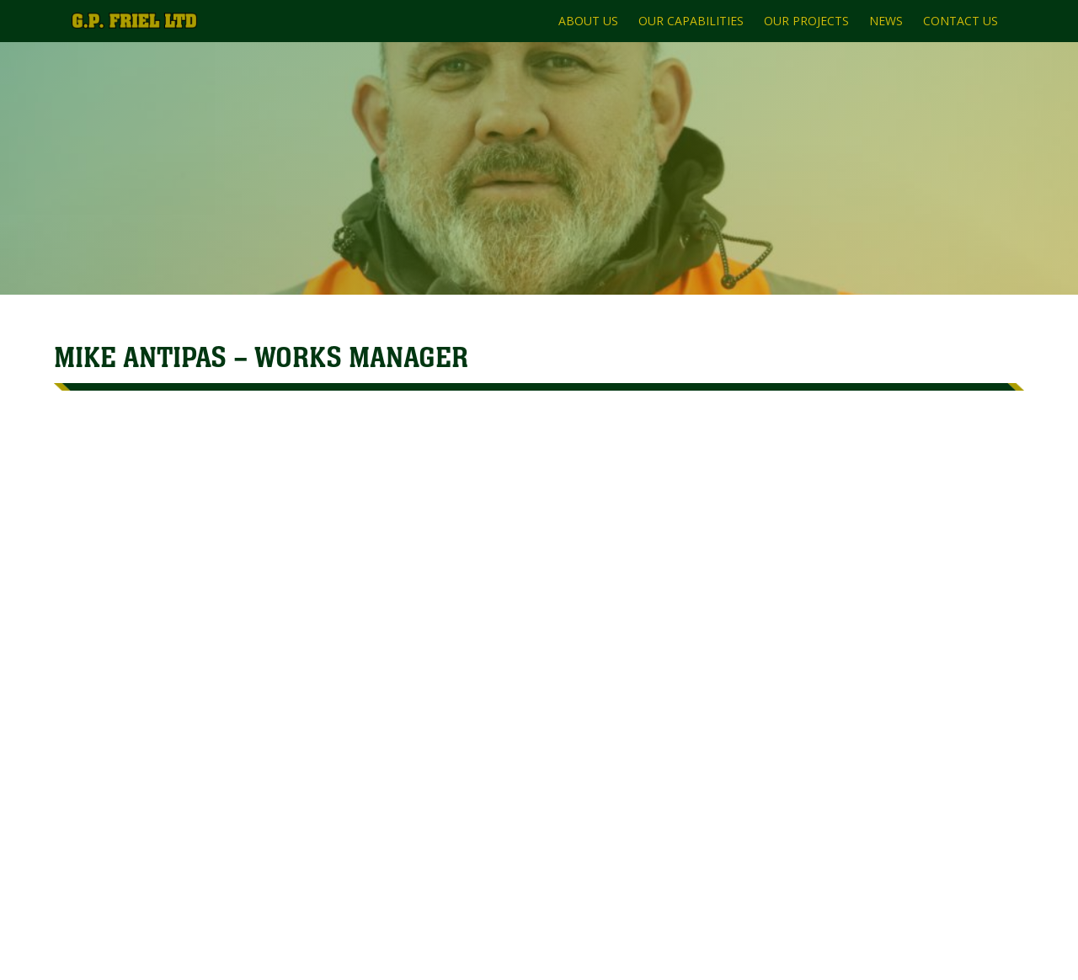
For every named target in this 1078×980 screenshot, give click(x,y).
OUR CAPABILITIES (691, 21)
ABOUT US (588, 21)
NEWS (886, 21)
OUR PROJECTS (806, 21)
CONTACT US (960, 21)
